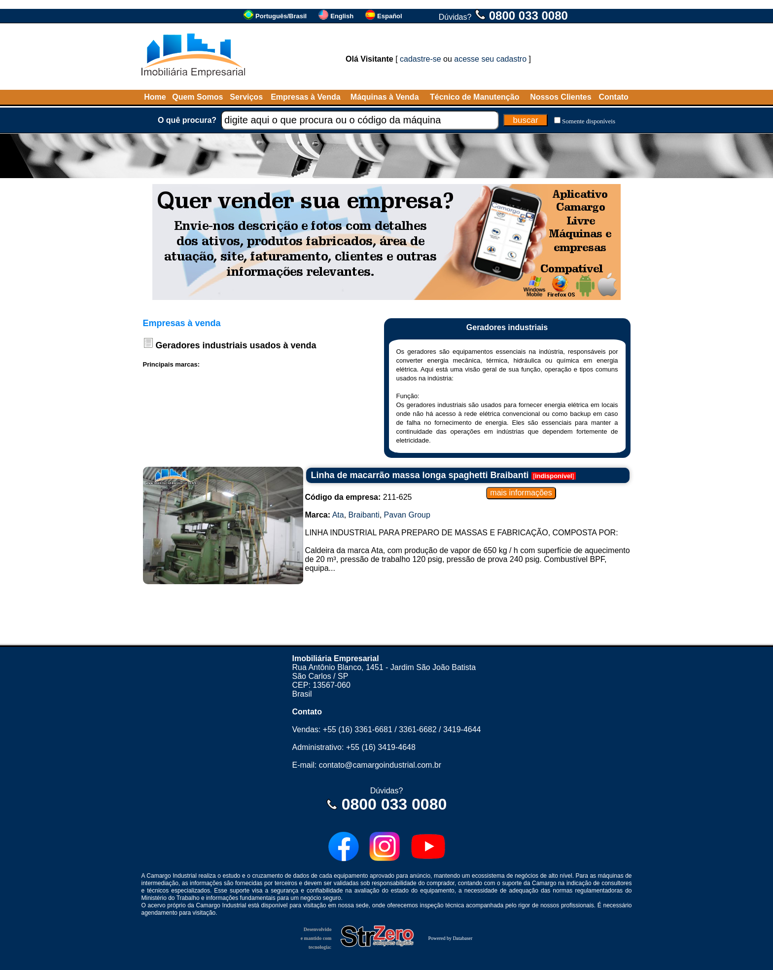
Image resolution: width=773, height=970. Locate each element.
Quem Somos (197, 97)
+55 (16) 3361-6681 (357, 729)
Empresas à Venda (305, 97)
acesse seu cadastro (490, 59)
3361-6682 (418, 729)
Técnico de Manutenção (474, 97)
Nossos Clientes (560, 97)
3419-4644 (462, 729)
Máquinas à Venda (385, 97)
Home (155, 97)
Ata (338, 515)
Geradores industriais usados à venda (236, 345)
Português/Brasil (281, 16)
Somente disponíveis (588, 121)
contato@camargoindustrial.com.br (380, 765)
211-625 (358, 497)
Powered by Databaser (450, 938)
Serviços (246, 97)
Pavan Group (407, 515)
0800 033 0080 (528, 15)
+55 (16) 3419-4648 (381, 747)
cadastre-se (420, 59)
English (341, 16)
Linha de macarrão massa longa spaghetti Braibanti (420, 475)
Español (389, 16)
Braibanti (364, 515)
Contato (613, 97)
